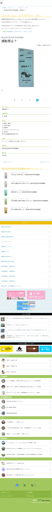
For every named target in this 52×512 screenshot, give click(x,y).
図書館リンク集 (36, 295)
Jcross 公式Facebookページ (17, 485)
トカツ (2, 459)
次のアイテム (45, 162)
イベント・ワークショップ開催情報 (26, 305)
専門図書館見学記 (5, 397)
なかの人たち (4, 356)
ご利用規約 (30, 492)
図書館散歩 (3, 438)
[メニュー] (3, 3)
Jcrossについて (5, 492)
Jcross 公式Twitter (24, 485)
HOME (4, 7)
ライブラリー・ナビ (22, 7)
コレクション (11, 7)
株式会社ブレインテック (44, 500)
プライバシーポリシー (7, 496)
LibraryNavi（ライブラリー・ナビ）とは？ (19, 31)
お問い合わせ (30, 496)
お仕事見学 (3, 376)
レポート (3, 418)
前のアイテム (7, 162)
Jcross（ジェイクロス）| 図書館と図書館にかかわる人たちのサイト (26, 3)
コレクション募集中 (16, 295)
